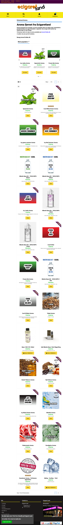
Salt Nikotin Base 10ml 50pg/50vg (51, 347)
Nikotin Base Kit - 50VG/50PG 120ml (27, 245)
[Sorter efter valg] (47, 82)
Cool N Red (51, 245)
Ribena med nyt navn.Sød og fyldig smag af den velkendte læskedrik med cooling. (51, 249)
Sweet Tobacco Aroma (28, 380)
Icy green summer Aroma (28, 142)
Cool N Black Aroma (28, 313)
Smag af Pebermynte (28, 448)
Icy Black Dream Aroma (28, 412)
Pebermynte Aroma (27, 445)
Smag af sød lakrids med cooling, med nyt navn (28, 416)
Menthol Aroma (50, 412)
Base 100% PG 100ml (28, 347)
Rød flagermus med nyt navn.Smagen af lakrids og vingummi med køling (28, 283)
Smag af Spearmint (28, 112)
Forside (3, 505)
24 (52, 81)
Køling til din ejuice (51, 481)
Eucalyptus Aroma (51, 445)
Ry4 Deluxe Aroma (51, 380)
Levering (4, 503)
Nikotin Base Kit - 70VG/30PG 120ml (50, 211)
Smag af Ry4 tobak (51, 383)
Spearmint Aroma (39, 63)
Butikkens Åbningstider (5, 1)
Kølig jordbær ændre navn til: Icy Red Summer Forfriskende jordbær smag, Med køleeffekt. (51, 146)
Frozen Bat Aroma (54, 63)
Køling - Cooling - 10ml (50, 478)
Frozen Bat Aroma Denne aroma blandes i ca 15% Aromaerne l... (53, 67)
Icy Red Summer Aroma (51, 142)
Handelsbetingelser (6, 508)
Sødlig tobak (28, 383)
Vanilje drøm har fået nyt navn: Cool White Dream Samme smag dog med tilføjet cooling (51, 113)
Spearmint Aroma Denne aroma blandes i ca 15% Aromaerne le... (39, 67)
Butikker (4, 507)
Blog (3, 512)
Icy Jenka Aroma (25, 63)
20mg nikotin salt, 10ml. (51, 350)
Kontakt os (18, 1)
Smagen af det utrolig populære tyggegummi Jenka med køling (28, 214)
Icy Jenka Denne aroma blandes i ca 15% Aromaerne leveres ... (25, 67)
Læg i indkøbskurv (28, 353)
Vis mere (25, 72)
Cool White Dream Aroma (51, 109)
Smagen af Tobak (51, 316)
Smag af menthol (51, 416)
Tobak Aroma (51, 313)
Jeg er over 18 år (7, 521)
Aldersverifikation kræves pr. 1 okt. (7, 2)
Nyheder (13, 1)
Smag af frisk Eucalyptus (50, 448)
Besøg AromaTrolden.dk (23, 37)
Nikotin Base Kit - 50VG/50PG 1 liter (51, 279)
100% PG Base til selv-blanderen (28, 350)
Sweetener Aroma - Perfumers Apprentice (28, 478)
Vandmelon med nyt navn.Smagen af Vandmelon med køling (27, 146)
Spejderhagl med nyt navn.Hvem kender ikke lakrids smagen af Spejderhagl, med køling (28, 317)
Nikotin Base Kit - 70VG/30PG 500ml (27, 177)
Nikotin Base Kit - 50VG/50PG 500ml (50, 177)
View (28, 115)
